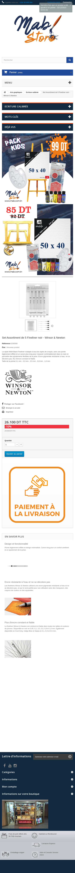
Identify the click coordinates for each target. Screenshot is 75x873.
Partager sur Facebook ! (14, 404)
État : (4, 347)
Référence (6, 343)
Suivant (52, 325)
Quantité (8, 441)
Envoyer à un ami (13, 408)
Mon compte (9, 786)
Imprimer (9, 412)
